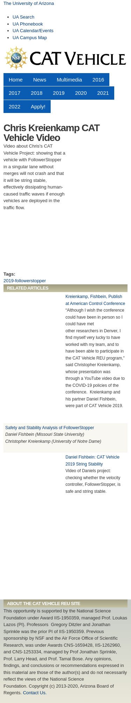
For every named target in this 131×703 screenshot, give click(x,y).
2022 (14, 106)
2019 (59, 93)
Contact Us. (35, 692)
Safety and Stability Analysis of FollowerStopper (49, 427)
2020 (81, 93)
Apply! (38, 106)
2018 (36, 93)
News (39, 80)
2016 (98, 80)
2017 (14, 93)
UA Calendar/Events (33, 30)
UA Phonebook (28, 24)
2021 (103, 93)
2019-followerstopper (24, 280)
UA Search (23, 17)
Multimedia (69, 80)
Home (16, 80)
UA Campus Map (30, 37)
